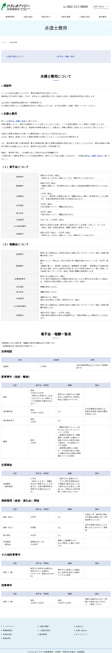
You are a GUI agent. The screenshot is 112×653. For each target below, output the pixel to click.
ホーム (3, 42)
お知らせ (79, 626)
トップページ (8, 626)
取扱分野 (45, 17)
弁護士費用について (15, 56)
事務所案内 (10, 17)
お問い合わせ (98, 6)
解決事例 (102, 17)
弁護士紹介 (28, 17)
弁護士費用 (65, 17)
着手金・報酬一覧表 (66, 56)
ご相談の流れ (84, 17)
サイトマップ (81, 633)
